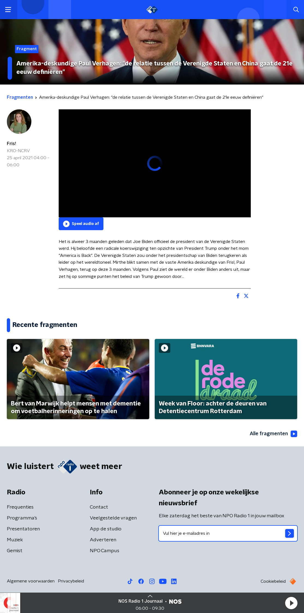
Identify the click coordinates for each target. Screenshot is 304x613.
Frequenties (20, 507)
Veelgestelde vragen (113, 518)
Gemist (14, 550)
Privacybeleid (71, 581)
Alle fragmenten (273, 434)
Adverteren (103, 539)
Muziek (15, 539)
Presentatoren (23, 529)
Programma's (22, 518)
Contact (99, 507)
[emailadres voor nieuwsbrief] (228, 533)
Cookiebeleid (273, 581)
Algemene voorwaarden (31, 581)
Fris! (11, 144)
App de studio (105, 529)
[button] (291, 603)
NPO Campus (104, 550)
